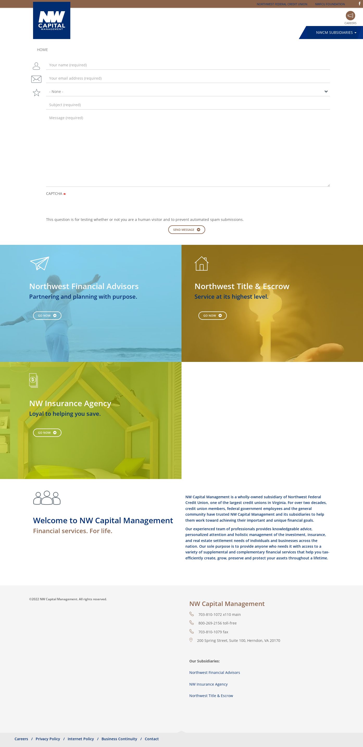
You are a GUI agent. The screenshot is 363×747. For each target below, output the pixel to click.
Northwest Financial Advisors (214, 672)
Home (42, 49)
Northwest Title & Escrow (211, 695)
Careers (350, 23)
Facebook (359, 3)
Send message (183, 230)
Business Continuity (119, 738)
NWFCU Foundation (330, 4)
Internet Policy (81, 738)
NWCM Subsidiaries (336, 32)
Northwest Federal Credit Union (282, 4)
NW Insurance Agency (208, 684)
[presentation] (85, 206)
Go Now (44, 315)
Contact (152, 738)
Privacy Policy (48, 738)
